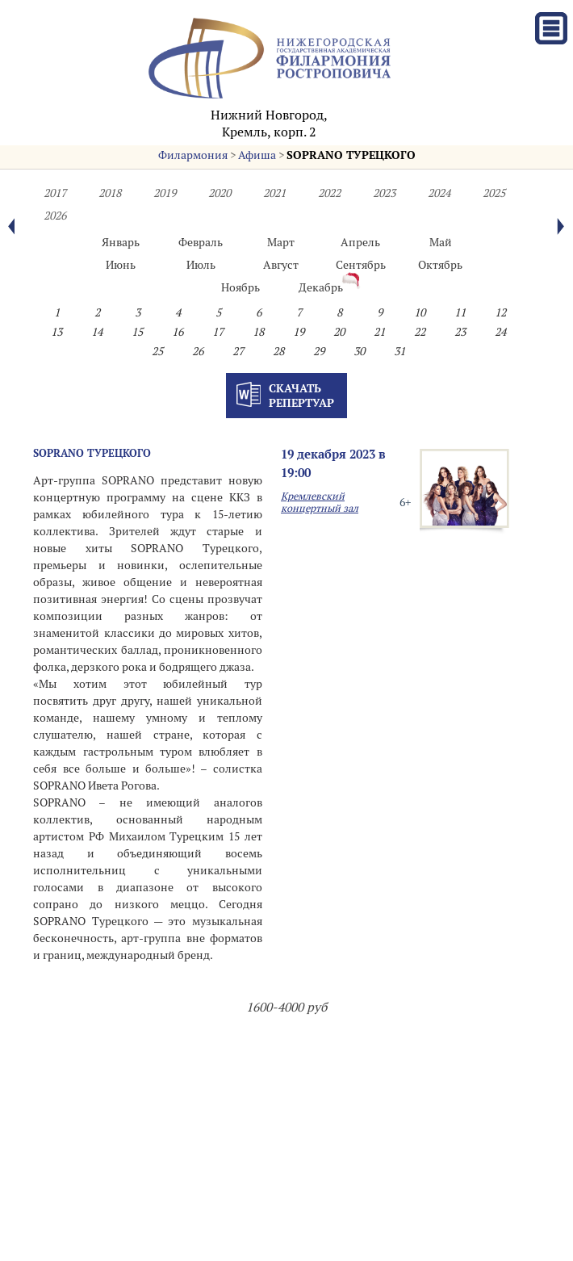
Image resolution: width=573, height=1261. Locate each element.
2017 (55, 193)
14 (96, 332)
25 (157, 351)
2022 (329, 193)
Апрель (360, 242)
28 (278, 351)
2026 (55, 215)
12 (500, 312)
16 (177, 332)
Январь (121, 242)
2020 (219, 193)
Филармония (193, 155)
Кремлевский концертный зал (319, 502)
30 (359, 351)
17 (218, 332)
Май (440, 242)
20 (339, 332)
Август (281, 265)
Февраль (200, 242)
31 (399, 351)
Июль (200, 265)
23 (460, 332)
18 (258, 332)
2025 (494, 193)
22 (419, 332)
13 (56, 332)
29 (318, 351)
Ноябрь (240, 287)
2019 (164, 193)
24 (500, 332)
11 (460, 312)
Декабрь (321, 287)
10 (419, 312)
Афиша (257, 155)
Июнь (121, 265)
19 (298, 332)
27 (238, 351)
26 (197, 351)
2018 (109, 193)
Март (281, 242)
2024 (439, 193)
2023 (384, 193)
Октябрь (440, 265)
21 (379, 332)
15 (137, 332)
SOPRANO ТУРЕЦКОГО (351, 155)
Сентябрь (361, 265)
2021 (274, 193)
